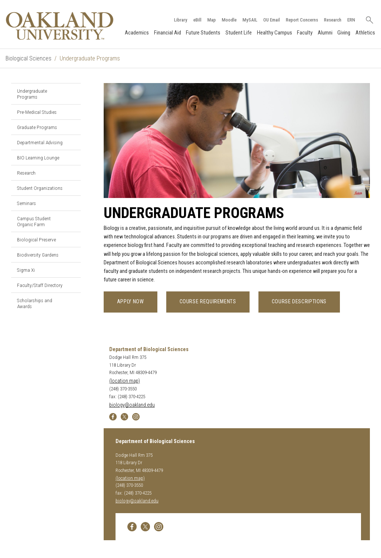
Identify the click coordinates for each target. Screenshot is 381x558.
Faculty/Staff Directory (40, 285)
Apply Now (130, 301)
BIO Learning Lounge (38, 158)
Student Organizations (40, 188)
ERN (351, 20)
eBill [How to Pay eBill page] (197, 20)
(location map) (124, 381)
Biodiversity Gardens (38, 255)
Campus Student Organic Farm (34, 221)
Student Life (238, 32)
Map (211, 20)
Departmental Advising (40, 142)
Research (332, 20)
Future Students (203, 32)
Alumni (325, 32)
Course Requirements (208, 301)
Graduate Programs (37, 127)
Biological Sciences (28, 58)
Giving (343, 32)
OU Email (271, 20)
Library (180, 20)
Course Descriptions (299, 301)
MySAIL (250, 20)
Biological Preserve (36, 239)
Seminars (26, 203)
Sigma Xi (26, 270)
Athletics (365, 32)
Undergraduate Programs (32, 94)
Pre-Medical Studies (37, 112)
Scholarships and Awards (34, 303)
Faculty (305, 32)
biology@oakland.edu (132, 405)
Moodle (229, 20)
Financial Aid (167, 32)
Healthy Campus (274, 32)
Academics (137, 32)
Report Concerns (302, 20)
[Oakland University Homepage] (59, 26)
